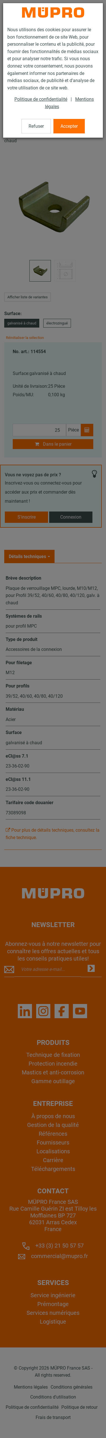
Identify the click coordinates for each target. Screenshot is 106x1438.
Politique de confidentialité (40, 99)
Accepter (69, 126)
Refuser (36, 126)
